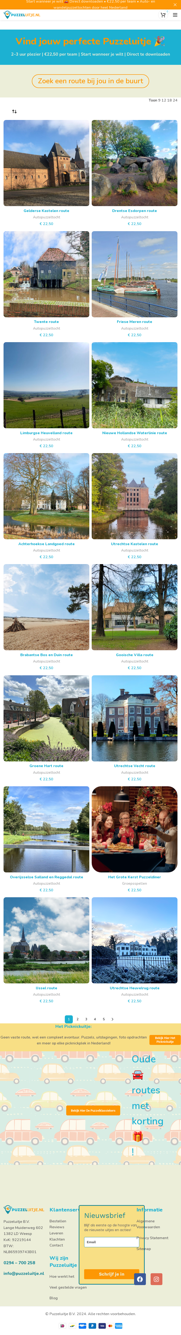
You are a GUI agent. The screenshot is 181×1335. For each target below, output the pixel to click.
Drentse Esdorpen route (134, 210)
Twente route (46, 321)
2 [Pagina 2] (77, 1019)
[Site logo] (22, 14)
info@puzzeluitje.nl (24, 1273)
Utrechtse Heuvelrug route (135, 988)
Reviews (56, 1227)
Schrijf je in (111, 1274)
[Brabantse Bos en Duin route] (46, 607)
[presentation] (108, 1258)
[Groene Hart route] (46, 718)
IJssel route (46, 988)
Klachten (57, 1239)
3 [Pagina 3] (86, 1019)
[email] (111, 1242)
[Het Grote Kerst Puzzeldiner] (134, 829)
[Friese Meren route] (134, 274)
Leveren (56, 1233)
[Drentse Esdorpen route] (134, 163)
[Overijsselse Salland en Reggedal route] (46, 829)
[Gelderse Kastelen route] (46, 163)
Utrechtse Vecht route (135, 766)
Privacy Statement (152, 1238)
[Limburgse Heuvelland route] (46, 385)
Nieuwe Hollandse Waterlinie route (134, 433)
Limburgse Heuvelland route (46, 433)
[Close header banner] (175, 4)
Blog (53, 1298)
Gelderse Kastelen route (47, 210)
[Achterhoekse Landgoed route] (46, 496)
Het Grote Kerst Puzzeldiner (134, 877)
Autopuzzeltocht (46, 217)
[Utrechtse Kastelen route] (134, 496)
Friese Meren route (134, 321)
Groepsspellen (134, 883)
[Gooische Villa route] (134, 607)
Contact (56, 1245)
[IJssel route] (46, 940)
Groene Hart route (46, 766)
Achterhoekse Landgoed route (46, 544)
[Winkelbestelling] (14, 111)
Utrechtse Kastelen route (134, 544)
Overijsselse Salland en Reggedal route (46, 877)
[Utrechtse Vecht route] (134, 718)
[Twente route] (46, 274)
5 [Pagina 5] (104, 1019)
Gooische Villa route (134, 655)
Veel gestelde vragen (68, 1287)
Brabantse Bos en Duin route (46, 655)
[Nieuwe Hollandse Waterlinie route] (134, 385)
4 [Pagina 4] (95, 1019)
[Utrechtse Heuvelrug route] (134, 940)
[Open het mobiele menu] (175, 15)
